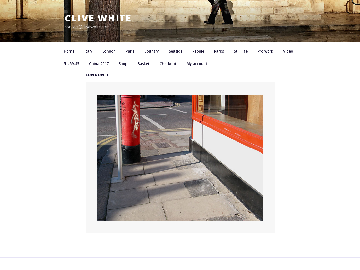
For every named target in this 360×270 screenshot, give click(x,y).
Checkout (168, 63)
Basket (143, 63)
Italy (88, 51)
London (109, 51)
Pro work (265, 51)
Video (288, 51)
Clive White (98, 18)
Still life (241, 51)
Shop (123, 63)
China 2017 (99, 63)
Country (151, 51)
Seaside (175, 51)
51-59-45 (71, 63)
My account (197, 63)
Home (69, 51)
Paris (130, 51)
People (198, 51)
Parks (219, 51)
